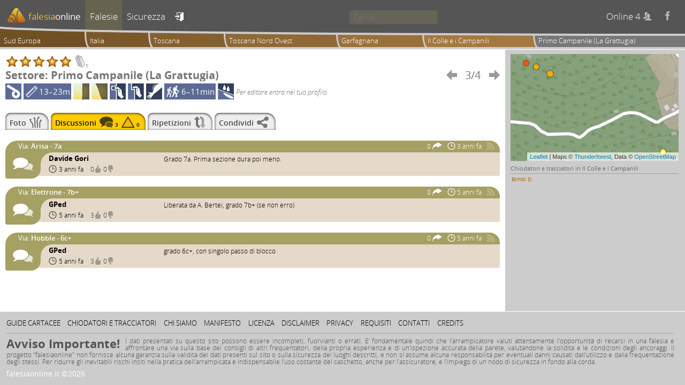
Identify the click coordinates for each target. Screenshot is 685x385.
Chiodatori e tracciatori (111, 323)
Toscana (167, 40)
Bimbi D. (522, 179)
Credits (450, 323)
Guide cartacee (33, 323)
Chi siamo (180, 323)
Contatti (414, 323)
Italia (97, 40)
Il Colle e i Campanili (458, 40)
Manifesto (222, 323)
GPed (57, 204)
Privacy (339, 323)
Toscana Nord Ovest (260, 40)
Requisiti (376, 323)
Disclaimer (300, 323)
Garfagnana (359, 40)
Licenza (261, 323)
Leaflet (538, 156)
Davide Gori (69, 158)
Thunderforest (592, 156)
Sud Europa (22, 40)
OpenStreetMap (655, 156)
